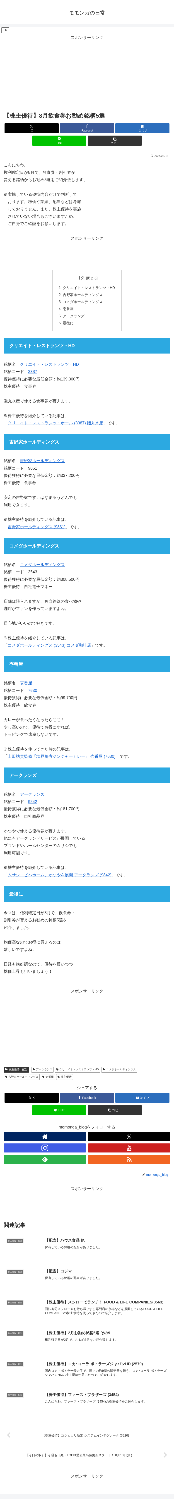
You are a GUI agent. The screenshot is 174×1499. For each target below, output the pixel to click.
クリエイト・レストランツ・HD (89, 288)
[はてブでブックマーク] (142, 128)
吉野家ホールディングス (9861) (36, 528)
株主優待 (65, 1078)
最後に (68, 325)
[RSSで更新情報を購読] (129, 1160)
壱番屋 (68, 310)
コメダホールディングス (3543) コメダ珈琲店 (49, 647)
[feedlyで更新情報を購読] (45, 1160)
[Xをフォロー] (129, 1138)
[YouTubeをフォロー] (129, 1149)
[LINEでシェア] (59, 141)
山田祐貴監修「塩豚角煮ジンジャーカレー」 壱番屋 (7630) (62, 758)
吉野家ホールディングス (82, 295)
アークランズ (73, 317)
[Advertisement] (87, 73)
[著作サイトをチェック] (45, 1138)
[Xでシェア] (32, 128)
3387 (32, 373)
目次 (80, 277)
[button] (115, 141)
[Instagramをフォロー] (45, 1149)
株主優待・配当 (16, 1071)
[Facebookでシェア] (87, 128)
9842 (32, 803)
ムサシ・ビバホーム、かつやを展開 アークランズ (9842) (59, 876)
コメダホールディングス (82, 303)
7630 (32, 692)
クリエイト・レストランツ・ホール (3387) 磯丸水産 (55, 424)
